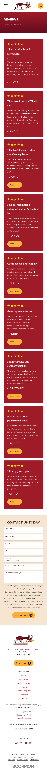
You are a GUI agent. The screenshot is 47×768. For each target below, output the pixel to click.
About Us (23, 679)
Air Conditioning (24, 683)
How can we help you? (14, 573)
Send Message (23, 615)
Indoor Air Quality (23, 691)
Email (7, 551)
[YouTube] (26, 743)
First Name (9, 529)
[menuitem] (11, 760)
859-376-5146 (23, 654)
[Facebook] (21, 743)
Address (8, 558)
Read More (15, 185)
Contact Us (23, 663)
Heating (23, 687)
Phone (7, 543)
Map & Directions (23, 718)
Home (23, 675)
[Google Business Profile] (16, 743)
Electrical (23, 695)
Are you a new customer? (15, 566)
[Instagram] (30, 743)
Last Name (9, 536)
